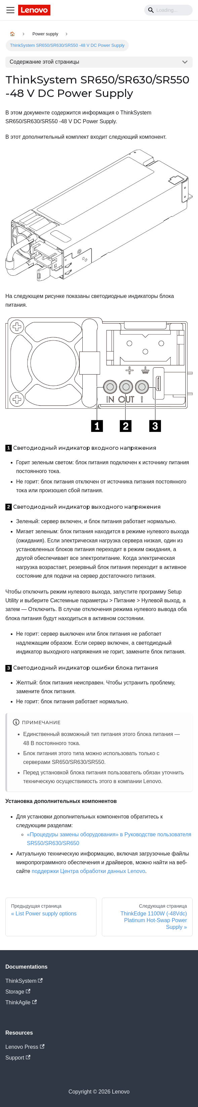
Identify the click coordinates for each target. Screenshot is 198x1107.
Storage (17, 992)
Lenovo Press (24, 1047)
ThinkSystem (24, 981)
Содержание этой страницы (44, 62)
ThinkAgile (21, 1002)
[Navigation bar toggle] (10, 10)
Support (17, 1058)
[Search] (168, 10)
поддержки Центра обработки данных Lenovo (88, 871)
